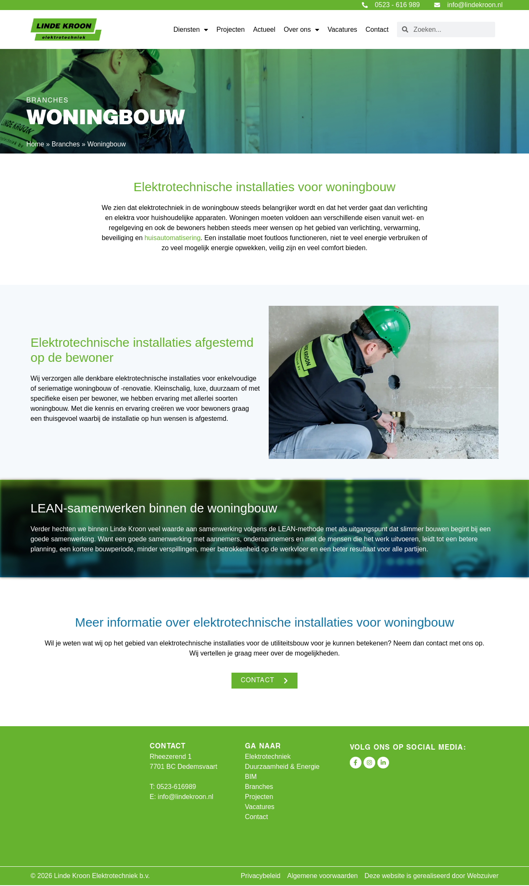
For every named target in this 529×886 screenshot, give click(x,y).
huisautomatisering (173, 237)
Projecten (230, 29)
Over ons (301, 29)
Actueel (264, 29)
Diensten (190, 29)
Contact (377, 29)
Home (35, 144)
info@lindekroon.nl (186, 797)
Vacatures (342, 29)
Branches (65, 144)
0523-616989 (176, 787)
